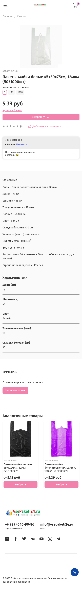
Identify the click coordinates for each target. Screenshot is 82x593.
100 (11, 92)
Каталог (22, 16)
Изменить (21, 144)
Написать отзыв (15, 390)
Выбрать (20, 484)
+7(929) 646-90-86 (19, 524)
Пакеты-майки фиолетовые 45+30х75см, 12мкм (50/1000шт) (60, 468)
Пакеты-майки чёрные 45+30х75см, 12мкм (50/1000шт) (18, 468)
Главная (8, 16)
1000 (20, 92)
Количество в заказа (16, 87)
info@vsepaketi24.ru (56, 524)
